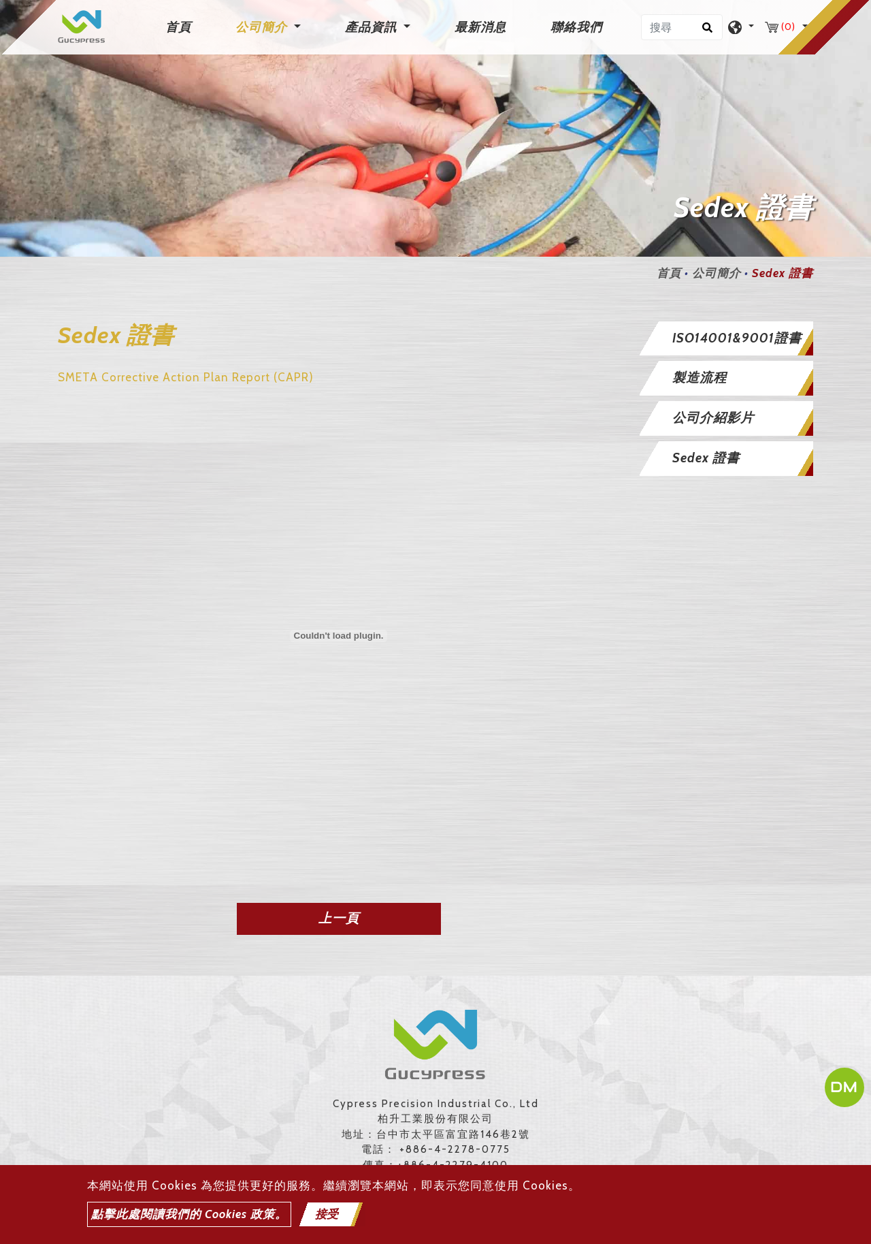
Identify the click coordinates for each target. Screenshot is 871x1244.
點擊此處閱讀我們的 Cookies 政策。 (189, 1214)
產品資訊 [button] (372, 27)
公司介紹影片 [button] (713, 418)
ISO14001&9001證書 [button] (737, 338)
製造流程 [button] (699, 377)
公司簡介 (716, 273)
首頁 (181, 26)
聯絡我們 (576, 27)
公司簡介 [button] (263, 27)
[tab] (726, 338)
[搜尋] (682, 27)
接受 (326, 1214)
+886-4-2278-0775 (454, 1149)
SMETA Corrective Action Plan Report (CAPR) (186, 377)
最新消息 (480, 27)
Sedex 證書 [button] (706, 458)
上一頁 (338, 918)
